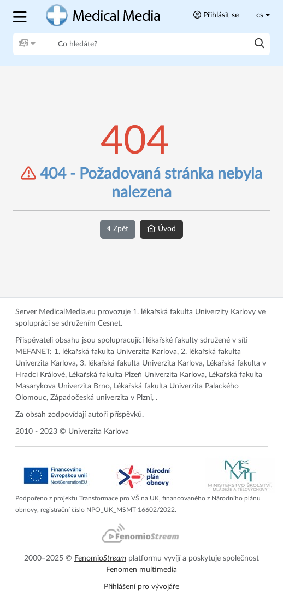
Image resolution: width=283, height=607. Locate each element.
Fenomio (100, 558)
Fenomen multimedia (141, 570)
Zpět (117, 229)
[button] (21, 15)
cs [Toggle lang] (259, 15)
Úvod (161, 229)
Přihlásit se (216, 15)
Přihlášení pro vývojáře (141, 587)
